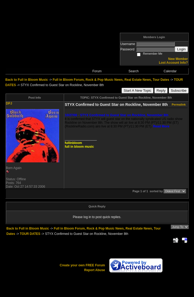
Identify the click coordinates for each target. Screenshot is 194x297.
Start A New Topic (137, 91)
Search (133, 71)
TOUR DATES (30, 234)
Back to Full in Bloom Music (26, 80)
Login (181, 49)
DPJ (9, 103)
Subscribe (179, 91)
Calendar (170, 71)
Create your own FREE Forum (82, 265)
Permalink (179, 104)
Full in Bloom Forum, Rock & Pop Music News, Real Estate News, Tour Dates (111, 80)
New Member (178, 59)
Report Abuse (94, 270)
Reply (160, 91)
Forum (97, 71)
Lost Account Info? (173, 63)
